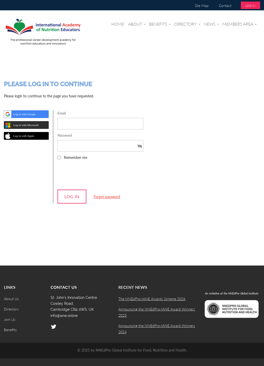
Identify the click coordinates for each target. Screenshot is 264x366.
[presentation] (96, 176)
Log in (250, 5)
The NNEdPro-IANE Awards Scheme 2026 (151, 299)
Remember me (75, 157)
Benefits (10, 330)
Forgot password (107, 196)
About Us (11, 299)
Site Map (202, 5)
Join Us (9, 319)
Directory (11, 309)
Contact (225, 5)
